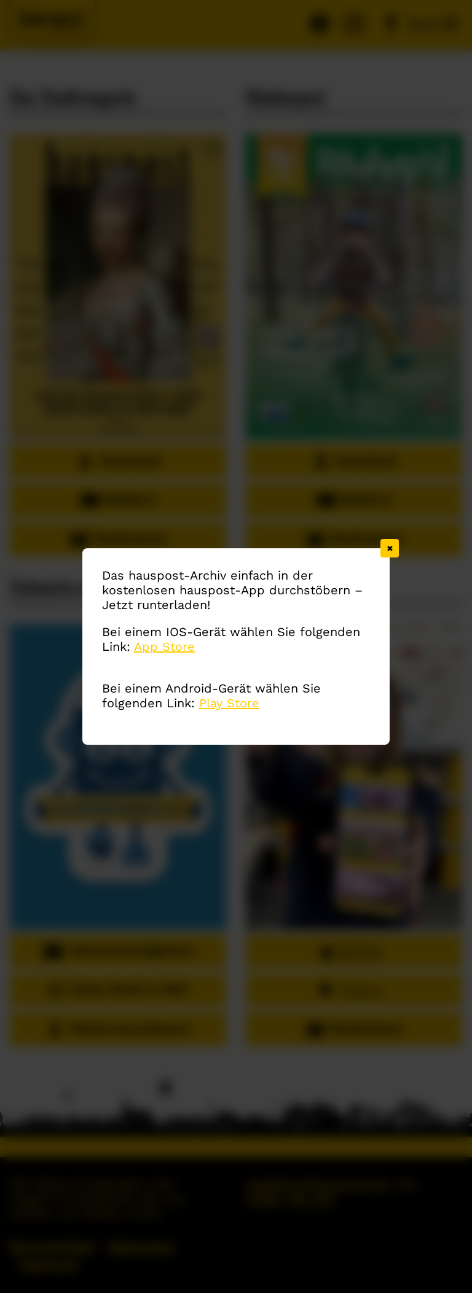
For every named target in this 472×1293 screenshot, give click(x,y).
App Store (164, 646)
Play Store (229, 703)
